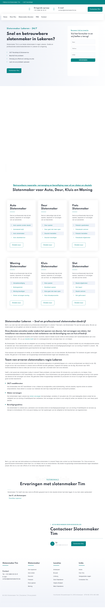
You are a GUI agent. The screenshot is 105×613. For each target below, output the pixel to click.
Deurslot (30, 582)
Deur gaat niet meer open (52, 234)
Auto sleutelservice (19, 242)
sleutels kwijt (29, 344)
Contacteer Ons (95, 9)
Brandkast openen (50, 292)
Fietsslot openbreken (82, 230)
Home (80, 575)
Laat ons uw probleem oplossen (18, 68)
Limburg (55, 582)
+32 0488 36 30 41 (40, 10)
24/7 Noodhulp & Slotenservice (17, 58)
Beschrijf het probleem (15, 62)
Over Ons (81, 579)
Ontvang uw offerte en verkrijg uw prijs (20, 65)
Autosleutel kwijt (18, 234)
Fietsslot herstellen (81, 238)
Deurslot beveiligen (50, 242)
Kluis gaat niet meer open (52, 296)
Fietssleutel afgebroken (83, 242)
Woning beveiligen (19, 296)
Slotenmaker (12, 28)
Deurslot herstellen (50, 238)
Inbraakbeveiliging (19, 288)
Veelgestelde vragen (85, 582)
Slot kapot (79, 292)
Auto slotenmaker (18, 238)
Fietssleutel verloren (82, 234)
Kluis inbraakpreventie (51, 300)
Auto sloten (31, 579)
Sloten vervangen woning (21, 300)
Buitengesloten (18, 292)
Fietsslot (30, 585)
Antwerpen (56, 575)
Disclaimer (23, 601)
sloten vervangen (35, 402)
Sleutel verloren (80, 296)
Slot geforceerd (80, 300)
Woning (30, 592)
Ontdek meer (16, 250)
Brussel (55, 579)
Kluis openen (48, 288)
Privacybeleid (32, 601)
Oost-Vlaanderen (58, 585)
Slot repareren (32, 575)
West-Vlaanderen (58, 592)
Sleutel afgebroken (81, 288)
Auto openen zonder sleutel (22, 230)
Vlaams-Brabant (58, 589)
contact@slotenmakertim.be (67, 10)
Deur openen (48, 230)
